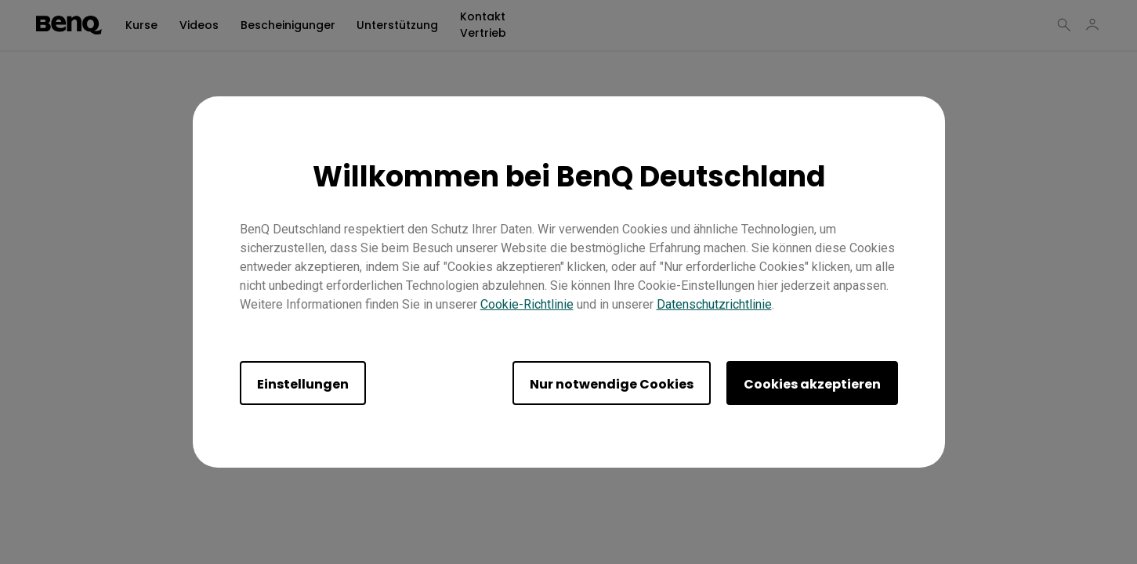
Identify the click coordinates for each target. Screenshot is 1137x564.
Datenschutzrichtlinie (714, 304)
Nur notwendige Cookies (611, 384)
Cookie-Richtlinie (527, 304)
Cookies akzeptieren (812, 384)
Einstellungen (303, 384)
